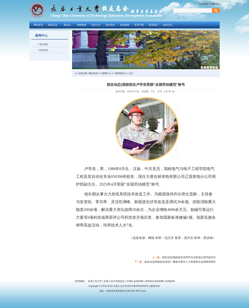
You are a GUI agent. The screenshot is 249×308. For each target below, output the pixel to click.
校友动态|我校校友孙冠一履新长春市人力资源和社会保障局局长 (180, 261)
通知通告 (43, 44)
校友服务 (124, 25)
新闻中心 (106, 73)
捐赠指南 (81, 25)
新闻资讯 (43, 50)
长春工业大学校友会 (114, 281)
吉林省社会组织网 (154, 281)
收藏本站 (215, 4)
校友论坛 (167, 25)
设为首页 (204, 4)
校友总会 (52, 25)
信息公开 (96, 25)
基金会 (67, 25)
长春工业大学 (95, 281)
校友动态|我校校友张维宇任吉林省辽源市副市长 (189, 257)
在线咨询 (170, 281)
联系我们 (153, 25)
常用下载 (139, 25)
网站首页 (38, 25)
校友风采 (110, 25)
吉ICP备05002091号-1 (139, 286)
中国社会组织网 (135, 281)
